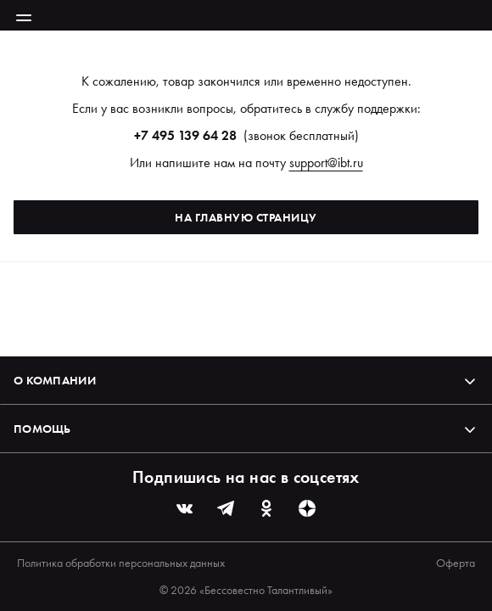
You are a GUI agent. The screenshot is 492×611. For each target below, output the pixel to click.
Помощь (246, 428)
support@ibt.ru (326, 162)
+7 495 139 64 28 (185, 135)
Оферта (455, 562)
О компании (246, 380)
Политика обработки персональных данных (121, 562)
